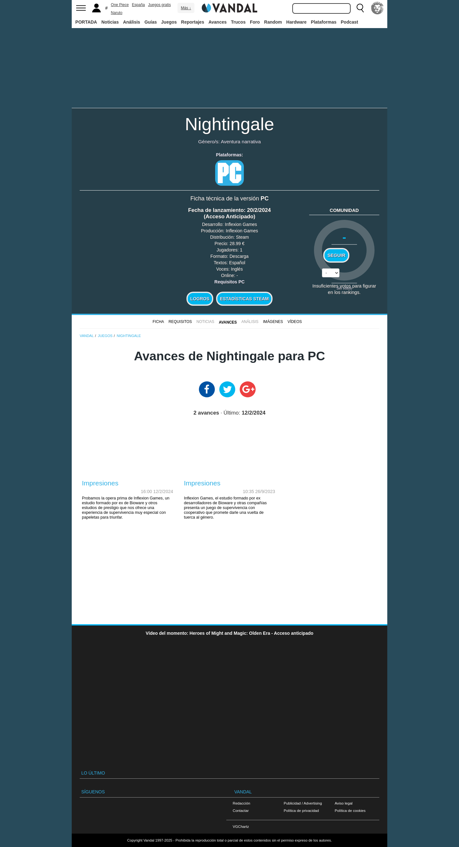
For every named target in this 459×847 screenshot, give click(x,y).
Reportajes (192, 22)
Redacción (241, 803)
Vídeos (295, 321)
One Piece (120, 5)
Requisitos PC (230, 281)
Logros (199, 298)
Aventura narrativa (241, 141)
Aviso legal (344, 803)
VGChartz (241, 826)
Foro (255, 22)
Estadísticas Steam (244, 298)
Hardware (296, 22)
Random (273, 22)
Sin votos (344, 288)
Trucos (238, 22)
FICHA (158, 321)
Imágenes (273, 321)
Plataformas (323, 22)
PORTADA (86, 22)
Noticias (110, 22)
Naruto (116, 13)
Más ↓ (186, 8)
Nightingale (229, 124)
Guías (150, 22)
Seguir (336, 255)
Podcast (349, 22)
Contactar (241, 810)
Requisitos (180, 321)
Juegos (169, 22)
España (138, 5)
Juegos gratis (159, 5)
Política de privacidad (301, 810)
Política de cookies (350, 810)
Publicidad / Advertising (303, 803)
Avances (217, 22)
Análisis (131, 22)
